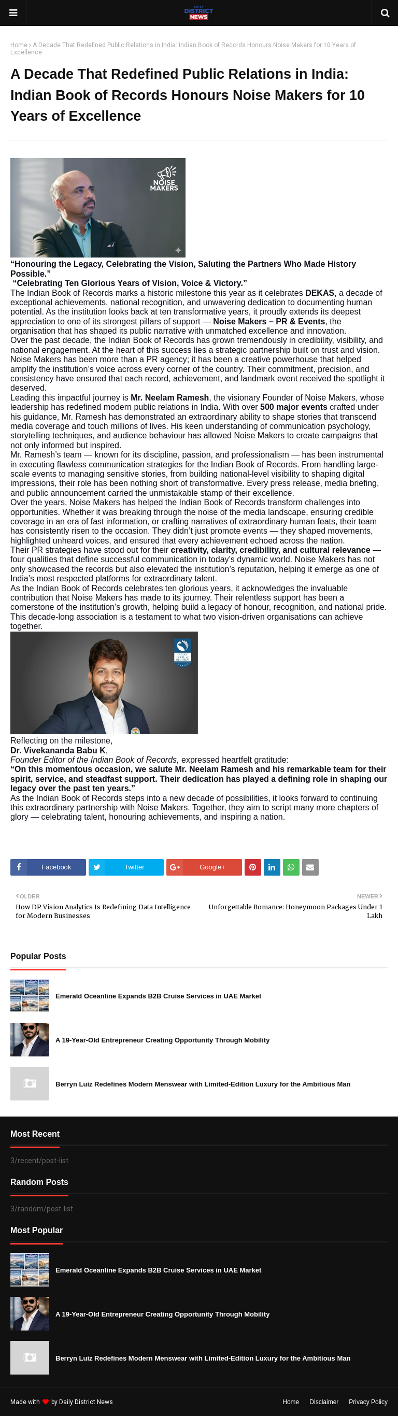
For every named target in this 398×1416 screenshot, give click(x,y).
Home (18, 45)
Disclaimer (323, 1402)
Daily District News (86, 1402)
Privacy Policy (368, 1402)
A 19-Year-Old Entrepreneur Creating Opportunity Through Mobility (162, 1040)
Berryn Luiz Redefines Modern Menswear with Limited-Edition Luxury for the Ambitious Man (202, 1084)
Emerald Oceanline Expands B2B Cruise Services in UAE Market (158, 996)
